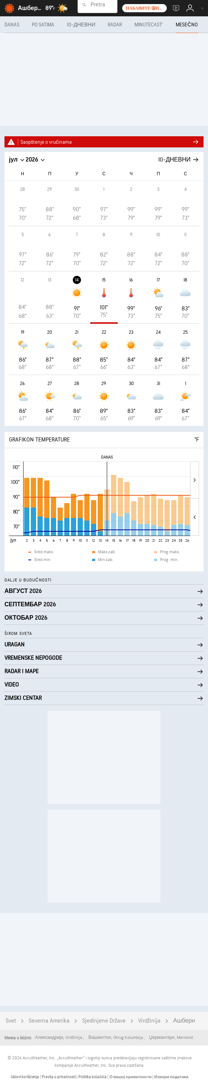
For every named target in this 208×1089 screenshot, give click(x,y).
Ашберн (184, 1020)
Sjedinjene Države (104, 1020)
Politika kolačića (92, 1077)
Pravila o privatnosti (59, 1077)
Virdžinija (149, 1020)
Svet (11, 1020)
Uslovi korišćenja (25, 1077)
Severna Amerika (49, 1020)
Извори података (171, 1077)
